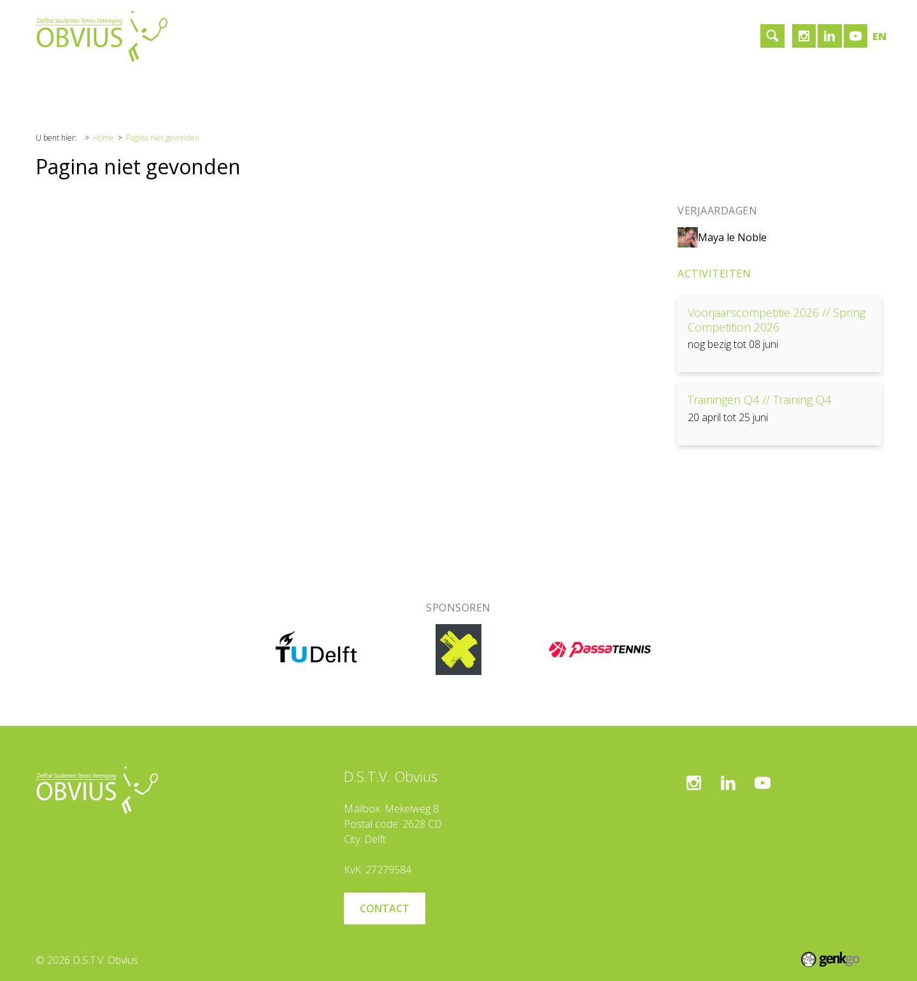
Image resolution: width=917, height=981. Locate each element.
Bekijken (779, 333)
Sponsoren (236, 85)
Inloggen (428, 85)
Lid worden (363, 85)
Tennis (176, 85)
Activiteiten (714, 274)
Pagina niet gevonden (162, 137)
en (879, 36)
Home (60, 85)
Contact (300, 85)
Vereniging (117, 85)
